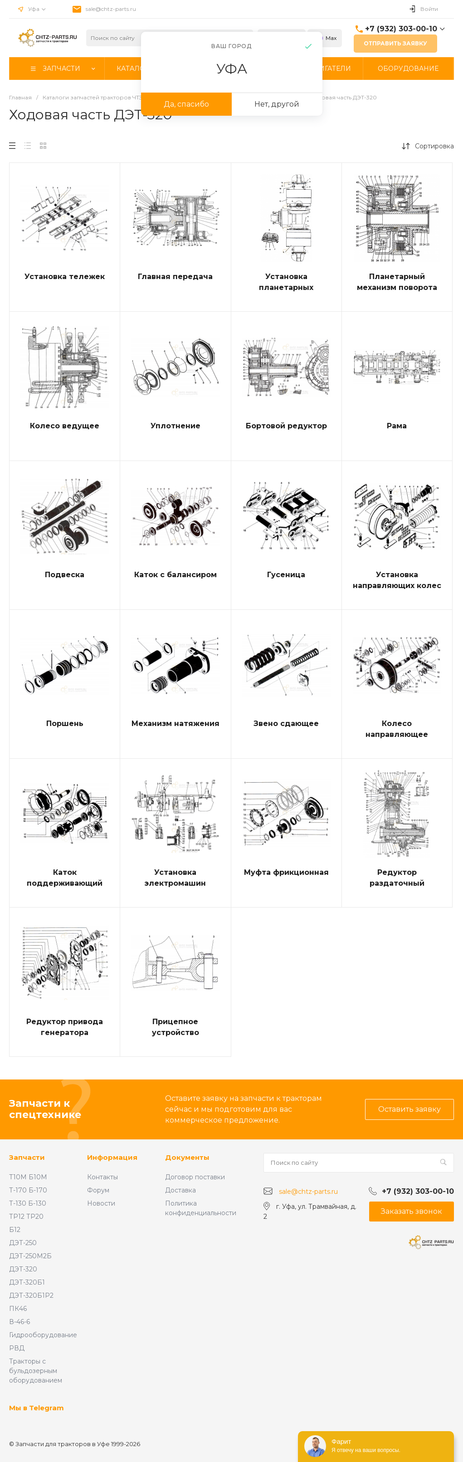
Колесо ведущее (64, 426)
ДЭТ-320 (23, 1269)
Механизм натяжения (175, 723)
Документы (187, 1157)
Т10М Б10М (28, 1177)
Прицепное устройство (175, 1027)
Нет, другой (276, 104)
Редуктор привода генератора (64, 1027)
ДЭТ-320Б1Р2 (31, 1295)
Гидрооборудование (43, 1335)
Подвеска (64, 574)
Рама (397, 426)
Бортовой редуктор (286, 426)
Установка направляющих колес (397, 580)
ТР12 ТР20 (26, 1216)
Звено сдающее (286, 723)
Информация (112, 1157)
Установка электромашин (175, 878)
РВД (16, 1348)
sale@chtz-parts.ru (111, 8)
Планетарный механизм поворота (397, 282)
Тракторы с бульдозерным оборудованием (35, 1370)
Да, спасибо (186, 104)
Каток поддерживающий (64, 878)
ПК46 (18, 1309)
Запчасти (27, 1157)
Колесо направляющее (397, 729)
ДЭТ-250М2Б (30, 1256)
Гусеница (286, 574)
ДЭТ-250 (23, 1243)
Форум (98, 1190)
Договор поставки (195, 1177)
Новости (101, 1203)
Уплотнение (175, 426)
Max (324, 38)
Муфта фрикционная (286, 872)
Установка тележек (64, 276)
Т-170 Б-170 (28, 1190)
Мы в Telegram (36, 1407)
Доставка (180, 1190)
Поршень (64, 723)
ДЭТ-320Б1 (27, 1282)
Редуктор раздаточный (397, 878)
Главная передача (175, 276)
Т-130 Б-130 (27, 1203)
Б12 (14, 1230)
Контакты (102, 1177)
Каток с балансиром (175, 574)
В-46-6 (19, 1322)
